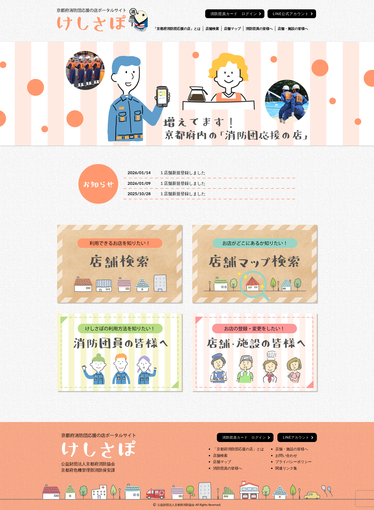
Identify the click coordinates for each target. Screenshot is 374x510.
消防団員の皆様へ (259, 28)
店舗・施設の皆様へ (293, 28)
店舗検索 (212, 28)
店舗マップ (232, 28)
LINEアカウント (296, 437)
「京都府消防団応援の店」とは (177, 28)
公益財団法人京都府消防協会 (176, 504)
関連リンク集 (286, 468)
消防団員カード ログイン (233, 13)
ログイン (244, 437)
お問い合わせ (286, 455)
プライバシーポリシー (293, 461)
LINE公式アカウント (291, 13)
